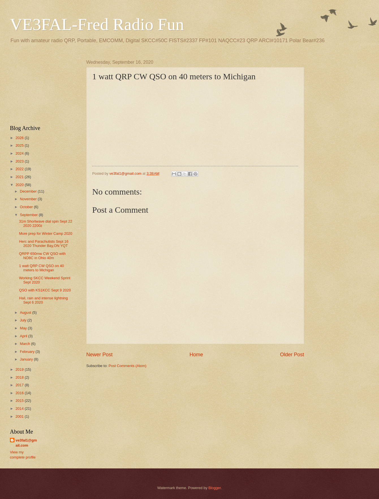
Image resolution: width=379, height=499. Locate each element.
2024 (20, 153)
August (26, 312)
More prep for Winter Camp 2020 (45, 233)
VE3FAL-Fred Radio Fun (97, 24)
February (27, 351)
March (25, 344)
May (24, 328)
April (24, 336)
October (27, 207)
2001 (20, 416)
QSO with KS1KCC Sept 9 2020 (45, 290)
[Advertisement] (42, 88)
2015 (20, 400)
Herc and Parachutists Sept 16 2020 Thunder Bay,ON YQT (43, 243)
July (23, 320)
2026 (20, 138)
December (29, 191)
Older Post (292, 354)
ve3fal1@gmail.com (26, 442)
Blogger (214, 488)
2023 (20, 161)
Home (196, 354)
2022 (20, 169)
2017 (20, 385)
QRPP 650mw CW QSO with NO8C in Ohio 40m (42, 255)
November (29, 199)
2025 (20, 145)
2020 (20, 185)
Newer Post (99, 354)
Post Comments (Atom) (128, 366)
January (27, 359)
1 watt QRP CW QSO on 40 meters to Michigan (41, 268)
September (29, 215)
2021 (20, 177)
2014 (20, 408)
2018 (20, 377)
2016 (20, 393)
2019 (20, 369)
